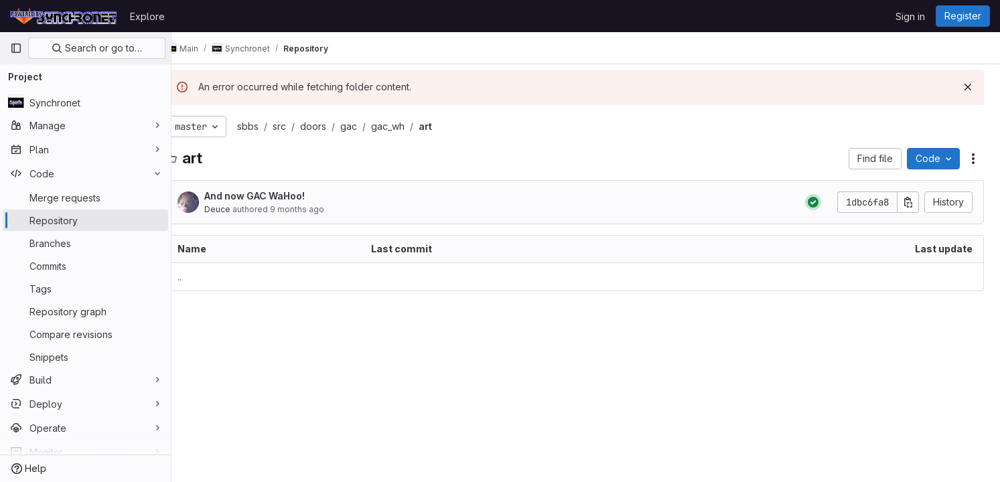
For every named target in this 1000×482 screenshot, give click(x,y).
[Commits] (85, 265)
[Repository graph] (85, 311)
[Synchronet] (85, 102)
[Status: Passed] (813, 202)
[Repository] (85, 220)
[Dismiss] (968, 87)
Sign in (910, 16)
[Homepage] (63, 16)
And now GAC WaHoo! (276, 196)
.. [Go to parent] (201, 277)
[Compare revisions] (85, 334)
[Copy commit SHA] (908, 202)
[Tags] (85, 288)
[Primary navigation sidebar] (16, 48)
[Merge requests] (85, 197)
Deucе (239, 209)
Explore (147, 16)
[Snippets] (85, 357)
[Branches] (85, 243)
